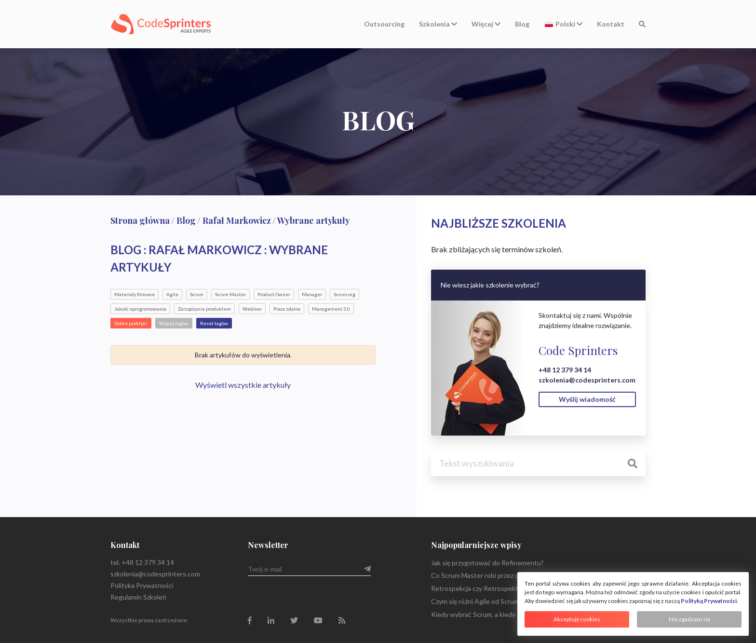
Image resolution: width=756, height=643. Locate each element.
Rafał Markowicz (236, 220)
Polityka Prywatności (141, 585)
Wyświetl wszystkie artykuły (243, 384)
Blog (522, 24)
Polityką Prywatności (709, 600)
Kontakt (610, 24)
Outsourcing (384, 24)
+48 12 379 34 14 (565, 370)
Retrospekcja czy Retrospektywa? (482, 588)
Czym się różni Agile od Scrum (475, 601)
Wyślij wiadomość (587, 399)
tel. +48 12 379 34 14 (142, 562)
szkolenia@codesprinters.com (587, 380)
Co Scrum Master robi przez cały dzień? (489, 575)
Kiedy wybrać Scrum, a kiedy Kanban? (487, 614)
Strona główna (140, 220)
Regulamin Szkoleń (138, 597)
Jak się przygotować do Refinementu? (487, 563)
